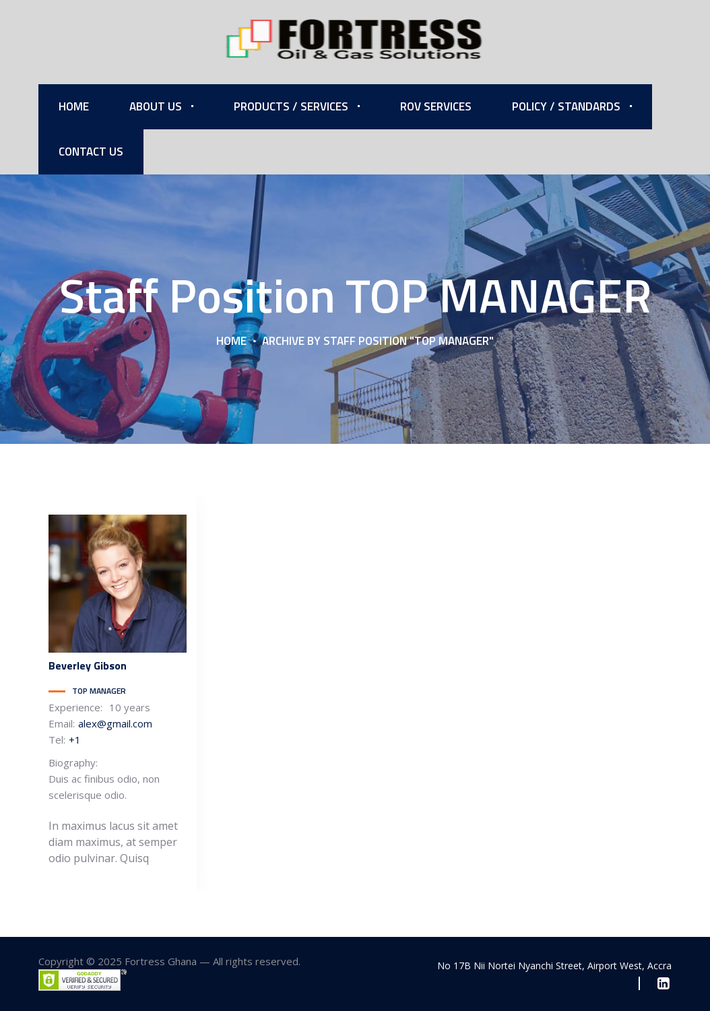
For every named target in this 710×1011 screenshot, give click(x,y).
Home (74, 106)
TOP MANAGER (99, 690)
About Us (155, 106)
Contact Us (91, 151)
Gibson (88, 665)
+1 (75, 739)
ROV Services (436, 106)
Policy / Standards (566, 106)
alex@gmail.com (115, 723)
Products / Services (291, 106)
